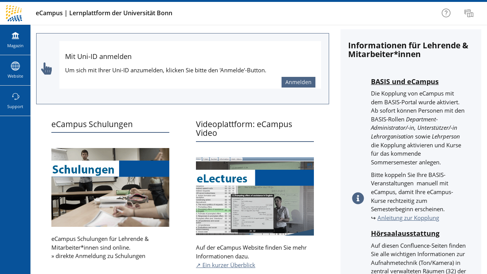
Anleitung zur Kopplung (408, 217)
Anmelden (298, 82)
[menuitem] (469, 13)
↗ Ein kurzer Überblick (225, 265)
